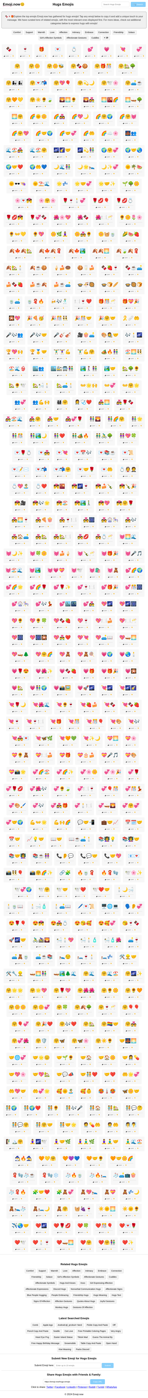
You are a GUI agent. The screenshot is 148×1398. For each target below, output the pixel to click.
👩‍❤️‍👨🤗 (35, 419)
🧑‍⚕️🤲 (113, 1124)
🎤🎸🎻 (62, 335)
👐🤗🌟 (130, 385)
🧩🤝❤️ (41, 1192)
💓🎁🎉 (110, 553)
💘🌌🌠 (128, 687)
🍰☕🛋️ (62, 284)
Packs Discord (82, 1349)
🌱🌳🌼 (130, 183)
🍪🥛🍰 (86, 267)
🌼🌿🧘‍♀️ (59, 234)
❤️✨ (128, 1242)
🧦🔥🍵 (74, 1175)
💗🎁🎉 (110, 671)
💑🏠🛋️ (20, 536)
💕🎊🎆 (133, 587)
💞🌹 (133, 771)
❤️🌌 (41, 1225)
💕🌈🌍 (134, 570)
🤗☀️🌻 (104, 1040)
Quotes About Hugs (86, 1301)
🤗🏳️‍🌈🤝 (110, 1024)
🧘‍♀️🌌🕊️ (38, 1141)
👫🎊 (17, 435)
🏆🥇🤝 (38, 351)
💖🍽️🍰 (104, 620)
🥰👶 (86, 1091)
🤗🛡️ (41, 1040)
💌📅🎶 (83, 452)
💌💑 (44, 452)
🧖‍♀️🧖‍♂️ (131, 1124)
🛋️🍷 (133, 940)
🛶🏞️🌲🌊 (65, 973)
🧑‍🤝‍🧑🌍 (11, 1108)
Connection (103, 32)
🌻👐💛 (17, 234)
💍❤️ (41, 486)
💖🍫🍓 (62, 620)
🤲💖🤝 (17, 1091)
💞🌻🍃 (62, 788)
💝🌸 (131, 738)
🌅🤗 (17, 116)
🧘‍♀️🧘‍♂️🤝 (110, 1141)
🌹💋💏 (14, 217)
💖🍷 (83, 620)
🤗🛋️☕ (133, 82)
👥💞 (20, 402)
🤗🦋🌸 (80, 1040)
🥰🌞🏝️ (65, 1091)
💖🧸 (65, 654)
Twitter (49, 1387)
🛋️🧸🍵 (20, 956)
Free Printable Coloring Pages (92, 1331)
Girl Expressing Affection (101, 1283)
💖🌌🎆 (128, 603)
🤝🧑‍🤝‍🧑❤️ (89, 1074)
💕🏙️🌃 (68, 603)
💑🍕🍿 (44, 519)
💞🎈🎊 (110, 788)
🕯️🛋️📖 (62, 906)
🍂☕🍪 (38, 267)
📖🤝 (56, 839)
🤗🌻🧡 (133, 990)
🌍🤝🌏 (133, 150)
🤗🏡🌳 (127, 66)
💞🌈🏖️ (41, 771)
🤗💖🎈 (62, 82)
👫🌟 (137, 419)
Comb (35, 1325)
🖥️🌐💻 (110, 906)
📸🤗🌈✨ (41, 872)
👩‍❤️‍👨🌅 (104, 402)
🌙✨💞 (110, 166)
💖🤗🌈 (44, 654)
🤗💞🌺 (20, 1040)
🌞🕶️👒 (17, 183)
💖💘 (83, 637)
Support (29, 32)
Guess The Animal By (102, 1337)
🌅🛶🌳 (133, 99)
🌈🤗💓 (128, 116)
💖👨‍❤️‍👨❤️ (62, 637)
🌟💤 (62, 183)
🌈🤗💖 (20, 133)
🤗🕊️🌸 (110, 82)
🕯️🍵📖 (14, 906)
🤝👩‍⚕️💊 (130, 1057)
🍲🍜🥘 (86, 284)
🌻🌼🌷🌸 (130, 217)
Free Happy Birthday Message (45, 1343)
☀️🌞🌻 (130, 1208)
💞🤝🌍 (14, 822)
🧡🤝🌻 (95, 1158)
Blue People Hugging (37, 1295)
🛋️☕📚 (44, 956)
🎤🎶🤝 (38, 335)
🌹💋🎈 (100, 200)
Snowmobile (70, 1343)
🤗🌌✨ (133, 973)
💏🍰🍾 (104, 486)
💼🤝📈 (110, 822)
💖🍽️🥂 (128, 620)
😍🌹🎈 (17, 923)
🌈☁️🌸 (110, 133)
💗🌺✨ (44, 671)
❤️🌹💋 (62, 1225)
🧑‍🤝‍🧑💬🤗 (20, 1124)
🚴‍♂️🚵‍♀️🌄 (41, 940)
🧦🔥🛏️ (98, 1175)
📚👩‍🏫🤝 (130, 839)
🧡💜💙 (71, 1158)
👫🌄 (95, 419)
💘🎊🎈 (95, 721)
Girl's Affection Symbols (51, 38)
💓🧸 (113, 570)
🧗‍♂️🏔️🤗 (14, 1141)
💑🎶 (131, 519)
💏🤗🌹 (125, 503)
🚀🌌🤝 (17, 940)
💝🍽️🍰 (44, 755)
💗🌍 (107, 654)
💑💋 (83, 536)
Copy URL (97, 1382)
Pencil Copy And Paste (37, 1331)
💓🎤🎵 (133, 553)
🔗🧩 (65, 872)
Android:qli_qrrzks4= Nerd (70, 1325)
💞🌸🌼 (89, 771)
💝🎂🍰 (86, 755)
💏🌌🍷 (80, 486)
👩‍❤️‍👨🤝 (53, 419)
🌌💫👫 (86, 150)
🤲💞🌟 (41, 1091)
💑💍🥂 (104, 536)
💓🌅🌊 (128, 536)
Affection (63, 32)
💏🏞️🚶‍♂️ (83, 503)
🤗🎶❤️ (68, 1024)
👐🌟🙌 (89, 385)
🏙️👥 (38, 368)
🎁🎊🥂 (107, 301)
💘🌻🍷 (65, 704)
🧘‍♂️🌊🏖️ (133, 1141)
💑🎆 (89, 519)
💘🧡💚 (68, 738)
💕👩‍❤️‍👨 (89, 603)
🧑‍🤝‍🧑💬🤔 (134, 1108)
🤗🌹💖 (62, 990)
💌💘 (62, 452)
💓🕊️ (77, 570)
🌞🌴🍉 (133, 166)
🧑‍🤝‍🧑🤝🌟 (68, 1124)
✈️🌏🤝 (20, 1225)
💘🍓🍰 (89, 704)
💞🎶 (38, 805)
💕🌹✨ (62, 587)
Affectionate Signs (114, 1289)
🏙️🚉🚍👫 (62, 368)
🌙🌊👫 (62, 166)
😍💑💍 (59, 923)
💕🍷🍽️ (86, 587)
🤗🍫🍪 (79, 66)
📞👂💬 (65, 856)
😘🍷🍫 (130, 923)
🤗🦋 (59, 1040)
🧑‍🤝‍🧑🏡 (113, 1108)
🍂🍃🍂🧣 (127, 251)
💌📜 (128, 452)
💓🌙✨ (14, 553)
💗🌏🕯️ (128, 654)
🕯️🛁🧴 (38, 906)
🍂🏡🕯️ (14, 267)
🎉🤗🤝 (107, 318)
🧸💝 (110, 1192)
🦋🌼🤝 (130, 1091)
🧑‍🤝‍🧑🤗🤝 (44, 1124)
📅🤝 (14, 839)
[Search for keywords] (115, 4)
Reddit (92, 1387)
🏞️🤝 (110, 368)
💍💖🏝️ (20, 486)
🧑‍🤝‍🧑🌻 (53, 1108)
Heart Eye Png (42, 1337)
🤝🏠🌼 (107, 1057)
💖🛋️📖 (104, 637)
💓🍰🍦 (62, 553)
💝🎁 (65, 755)
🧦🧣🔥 (17, 1192)
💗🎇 (131, 671)
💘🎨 (116, 721)
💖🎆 (17, 637)
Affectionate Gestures (77, 38)
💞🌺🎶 (38, 788)
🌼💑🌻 (83, 234)
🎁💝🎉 (130, 301)
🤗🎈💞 (20, 1024)
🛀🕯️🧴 (89, 940)
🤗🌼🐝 (55, 66)
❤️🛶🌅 (65, 1242)
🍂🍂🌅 (100, 251)
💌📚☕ (107, 452)
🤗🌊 (89, 973)
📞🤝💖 (112, 856)
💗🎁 (89, 671)
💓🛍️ (95, 570)
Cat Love (69, 1331)
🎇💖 (14, 318)
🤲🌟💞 (130, 1074)
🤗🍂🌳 (83, 1007)
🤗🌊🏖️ (110, 973)
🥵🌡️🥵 (107, 1091)
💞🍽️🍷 (86, 788)
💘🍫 (110, 704)
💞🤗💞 (130, 805)
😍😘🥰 (83, 923)
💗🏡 (17, 687)
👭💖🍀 (128, 435)
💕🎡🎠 (20, 603)
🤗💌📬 (38, 82)
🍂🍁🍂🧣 (50, 251)
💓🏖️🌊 (14, 570)
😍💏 (38, 923)
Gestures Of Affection (83, 1307)
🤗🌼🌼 (17, 1007)
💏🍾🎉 (128, 486)
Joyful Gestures (107, 1301)
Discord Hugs (59, 1289)
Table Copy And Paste (91, 1343)
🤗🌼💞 (41, 1007)
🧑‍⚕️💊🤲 (91, 1124)
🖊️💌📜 (86, 906)
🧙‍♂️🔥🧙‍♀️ (23, 1158)
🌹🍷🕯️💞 (74, 200)
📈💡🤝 (35, 839)
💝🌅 (113, 738)
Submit (108, 1365)
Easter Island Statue (63, 1337)
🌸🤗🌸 (47, 200)
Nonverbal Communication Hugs (86, 1289)
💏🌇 (59, 486)
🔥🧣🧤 (110, 872)
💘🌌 (107, 687)
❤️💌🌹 (128, 1225)
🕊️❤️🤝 (101, 889)
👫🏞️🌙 (38, 435)
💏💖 (104, 503)
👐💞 (110, 385)
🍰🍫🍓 (14, 284)
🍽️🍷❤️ (83, 301)
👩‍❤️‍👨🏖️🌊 (14, 419)
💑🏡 (41, 536)
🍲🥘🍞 (133, 284)
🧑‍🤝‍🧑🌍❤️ (32, 1108)
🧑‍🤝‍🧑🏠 (95, 1108)
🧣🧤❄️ (50, 1175)
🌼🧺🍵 (107, 234)
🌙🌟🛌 (86, 166)
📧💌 (133, 856)
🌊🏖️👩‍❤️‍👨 (14, 150)
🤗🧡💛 (14, 99)
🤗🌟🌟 (14, 990)
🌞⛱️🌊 (41, 183)
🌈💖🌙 (80, 116)
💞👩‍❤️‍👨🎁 (59, 805)
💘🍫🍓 (130, 704)
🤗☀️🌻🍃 (41, 99)
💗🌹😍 (20, 671)
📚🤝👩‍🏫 (17, 856)
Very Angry (116, 1331)
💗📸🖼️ (62, 687)
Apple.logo (48, 1325)
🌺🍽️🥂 (104, 217)
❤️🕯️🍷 (41, 1242)
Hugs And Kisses (67, 1283)
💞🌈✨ (65, 771)
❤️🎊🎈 (104, 1225)
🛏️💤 (107, 956)
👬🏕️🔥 (80, 435)
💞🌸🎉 (112, 771)
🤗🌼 (34, 66)
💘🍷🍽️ (35, 721)
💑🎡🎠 (110, 519)
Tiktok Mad (83, 1337)
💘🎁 (56, 721)
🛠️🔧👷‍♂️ (14, 973)
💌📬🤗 (62, 469)
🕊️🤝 (62, 889)
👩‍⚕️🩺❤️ (83, 402)
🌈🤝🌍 (44, 133)
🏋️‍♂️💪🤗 (86, 351)
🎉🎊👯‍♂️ (59, 318)
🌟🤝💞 (83, 183)
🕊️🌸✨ (133, 872)
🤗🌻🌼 (110, 990)
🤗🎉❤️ (44, 1024)
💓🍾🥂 (86, 553)
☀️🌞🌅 (107, 1208)
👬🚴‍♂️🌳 (104, 435)
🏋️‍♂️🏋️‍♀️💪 (62, 351)
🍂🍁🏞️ (77, 251)
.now (11, 4)
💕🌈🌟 (14, 587)
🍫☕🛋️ (133, 267)
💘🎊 (74, 721)
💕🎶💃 (44, 603)
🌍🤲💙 (38, 166)
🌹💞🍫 (38, 217)
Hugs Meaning (100, 1295)
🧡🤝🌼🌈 (121, 1158)
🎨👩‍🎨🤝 (110, 335)
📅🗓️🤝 (133, 822)
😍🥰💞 (107, 923)
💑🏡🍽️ (62, 536)
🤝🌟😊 (41, 1057)
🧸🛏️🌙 (41, 1208)
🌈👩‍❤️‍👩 (59, 116)
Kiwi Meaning (65, 1349)
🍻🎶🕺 (59, 301)
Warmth (41, 32)
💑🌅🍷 (20, 519)
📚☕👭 (41, 856)
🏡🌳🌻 (130, 368)
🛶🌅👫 (38, 973)
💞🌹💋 (14, 788)
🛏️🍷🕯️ (86, 956)
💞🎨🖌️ (17, 805)
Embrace (89, 32)
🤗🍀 (62, 1007)
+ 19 (106, 38)
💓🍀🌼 (38, 553)
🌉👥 (131, 133)
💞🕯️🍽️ (83, 805)
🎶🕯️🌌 (133, 335)
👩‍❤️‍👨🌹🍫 (125, 402)
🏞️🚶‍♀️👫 (89, 368)
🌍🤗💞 (110, 150)
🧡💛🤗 (47, 1158)
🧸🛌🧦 (17, 1208)
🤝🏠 (86, 1057)
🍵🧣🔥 (35, 301)
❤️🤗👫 (107, 1242)
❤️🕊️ (20, 1242)
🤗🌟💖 (38, 990)
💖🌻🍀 (38, 620)
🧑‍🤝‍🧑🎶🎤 (74, 1108)
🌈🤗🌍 (104, 116)
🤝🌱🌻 (65, 1057)
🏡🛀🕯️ (41, 385)
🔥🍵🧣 (86, 872)
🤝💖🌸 (17, 1074)
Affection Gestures (63, 1301)
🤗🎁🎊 (103, 66)
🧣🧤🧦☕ (23, 1175)
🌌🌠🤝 (62, 150)
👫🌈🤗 (116, 419)
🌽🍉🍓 (130, 234)
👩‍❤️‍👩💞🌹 (74, 419)
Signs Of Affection (42, 1301)
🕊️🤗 (44, 889)
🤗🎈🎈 (130, 1007)
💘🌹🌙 (17, 704)
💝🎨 (131, 755)
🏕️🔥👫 (110, 351)
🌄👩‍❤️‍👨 (89, 99)
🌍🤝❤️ (14, 166)
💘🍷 (14, 721)
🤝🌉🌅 (128, 1040)
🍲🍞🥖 (110, 284)
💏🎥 (20, 503)
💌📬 (41, 469)
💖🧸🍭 (86, 654)
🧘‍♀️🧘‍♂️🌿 (86, 1141)
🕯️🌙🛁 (125, 889)
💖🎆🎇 (38, 637)
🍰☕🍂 (38, 284)
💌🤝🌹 (86, 469)
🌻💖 (38, 234)
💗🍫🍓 (68, 671)
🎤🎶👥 (14, 335)
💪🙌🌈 (62, 822)
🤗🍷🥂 (107, 1007)
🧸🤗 (62, 1208)
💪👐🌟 (38, 822)
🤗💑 (131, 1024)
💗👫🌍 (38, 687)
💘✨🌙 (91, 738)
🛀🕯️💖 (65, 940)
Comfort (17, 32)
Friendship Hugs (81, 1295)
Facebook (60, 1387)
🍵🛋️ (14, 301)
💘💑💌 (20, 738)
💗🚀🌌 (86, 687)
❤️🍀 (83, 1225)
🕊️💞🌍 (23, 889)
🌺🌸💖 (62, 217)
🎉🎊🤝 (83, 318)
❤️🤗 (86, 1242)
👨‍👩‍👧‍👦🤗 (62, 402)
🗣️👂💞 (133, 906)
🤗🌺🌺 (86, 990)
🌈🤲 (89, 133)
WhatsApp (111, 1387)
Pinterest (82, 1387)
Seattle (56, 1331)
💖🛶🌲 (20, 654)
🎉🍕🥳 (35, 318)
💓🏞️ (35, 570)
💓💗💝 (56, 570)
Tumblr (100, 1387)
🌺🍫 (83, 217)
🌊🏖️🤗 (38, 150)
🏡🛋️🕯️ (65, 385)
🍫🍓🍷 (110, 267)
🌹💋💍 (124, 200)
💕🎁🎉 (110, 587)
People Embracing (60, 1295)
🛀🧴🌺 (112, 940)
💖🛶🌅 (128, 637)
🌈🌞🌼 (38, 116)
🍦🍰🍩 (62, 267)
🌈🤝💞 (68, 133)
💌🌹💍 (23, 452)
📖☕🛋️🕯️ (80, 839)
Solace (131, 32)
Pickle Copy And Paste (97, 1325)
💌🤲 (107, 469)
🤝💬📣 (65, 1074)
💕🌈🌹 (38, 587)
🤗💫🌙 (86, 82)
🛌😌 (65, 956)
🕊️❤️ (80, 889)
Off (114, 1325)
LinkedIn (71, 1387)
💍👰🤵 (128, 469)
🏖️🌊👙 (17, 368)
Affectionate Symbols (45, 1283)
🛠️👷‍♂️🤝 (128, 956)
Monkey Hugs (61, 1307)
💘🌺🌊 (41, 704)
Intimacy (76, 32)
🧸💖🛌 (89, 1192)
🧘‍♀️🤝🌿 (62, 1141)
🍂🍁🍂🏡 (20, 251)
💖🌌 (107, 603)
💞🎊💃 (133, 788)
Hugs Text (116, 1295)
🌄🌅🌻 (68, 99)
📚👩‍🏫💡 (107, 839)
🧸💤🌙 (130, 1192)
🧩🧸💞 (65, 1192)
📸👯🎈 (14, 872)
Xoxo (82, 1283)
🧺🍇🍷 (83, 1208)
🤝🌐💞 (17, 1057)
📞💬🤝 (89, 856)
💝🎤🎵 (110, 755)
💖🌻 (17, 620)
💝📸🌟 (17, 771)
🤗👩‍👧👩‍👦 (14, 82)
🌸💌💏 (23, 200)
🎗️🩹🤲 (130, 318)
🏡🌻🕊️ (17, 385)
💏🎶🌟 (41, 503)
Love (52, 32)
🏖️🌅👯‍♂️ (133, 351)
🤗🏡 (89, 1024)
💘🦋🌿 (44, 738)
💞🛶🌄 (107, 805)
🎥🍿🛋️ (86, 335)
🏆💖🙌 (14, 351)
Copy (6, 56)
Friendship (118, 32)
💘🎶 (134, 721)
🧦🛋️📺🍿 (124, 1175)
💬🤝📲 (86, 822)
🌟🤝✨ (107, 183)
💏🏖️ (62, 503)
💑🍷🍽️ (68, 519)
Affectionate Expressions (37, 1289)
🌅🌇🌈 (110, 99)
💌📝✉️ (20, 469)
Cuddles (95, 38)
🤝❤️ (110, 1074)
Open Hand (111, 1343)
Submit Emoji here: (44, 1365)
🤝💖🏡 (41, 1074)
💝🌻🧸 (20, 755)
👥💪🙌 (41, 402)
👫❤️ (59, 435)
